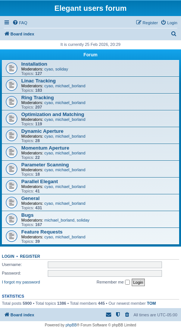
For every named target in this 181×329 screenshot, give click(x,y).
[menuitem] (19, 22)
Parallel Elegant (39, 181)
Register (30, 256)
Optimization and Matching (52, 114)
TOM (151, 303)
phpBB (71, 325)
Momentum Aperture (45, 148)
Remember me (113, 282)
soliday (61, 69)
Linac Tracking (38, 81)
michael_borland (70, 86)
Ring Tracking (37, 97)
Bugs (27, 215)
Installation (34, 64)
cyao (48, 69)
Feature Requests (42, 232)
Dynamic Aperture (42, 131)
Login (8, 256)
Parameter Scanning (45, 164)
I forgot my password (21, 282)
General (30, 198)
